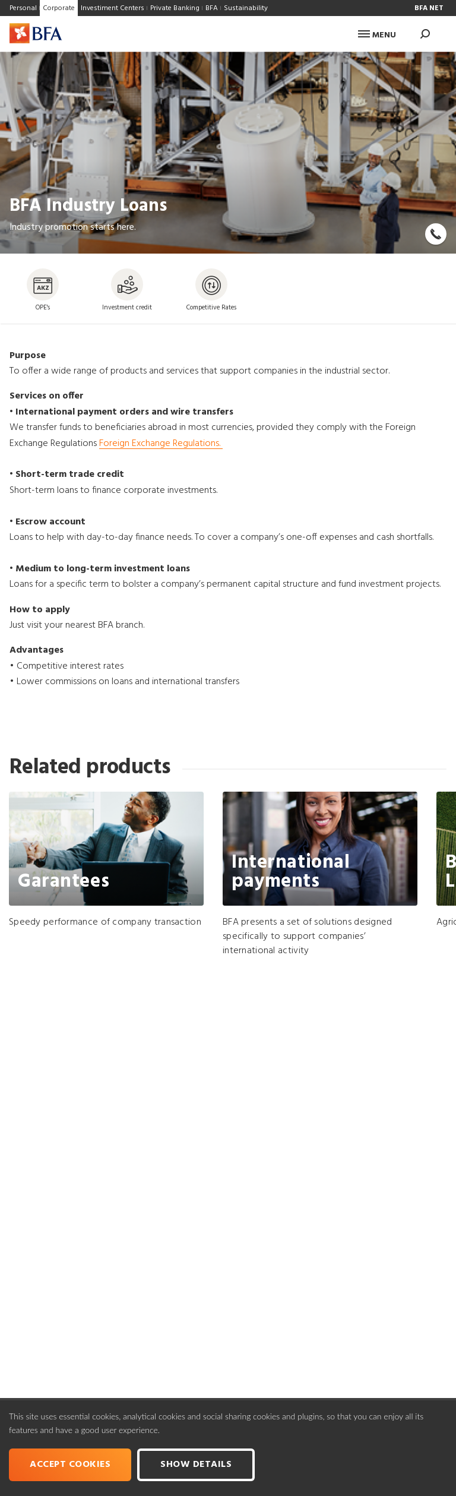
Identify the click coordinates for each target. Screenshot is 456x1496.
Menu (377, 35)
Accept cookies (70, 1464)
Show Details (196, 1464)
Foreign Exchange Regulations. (161, 443)
